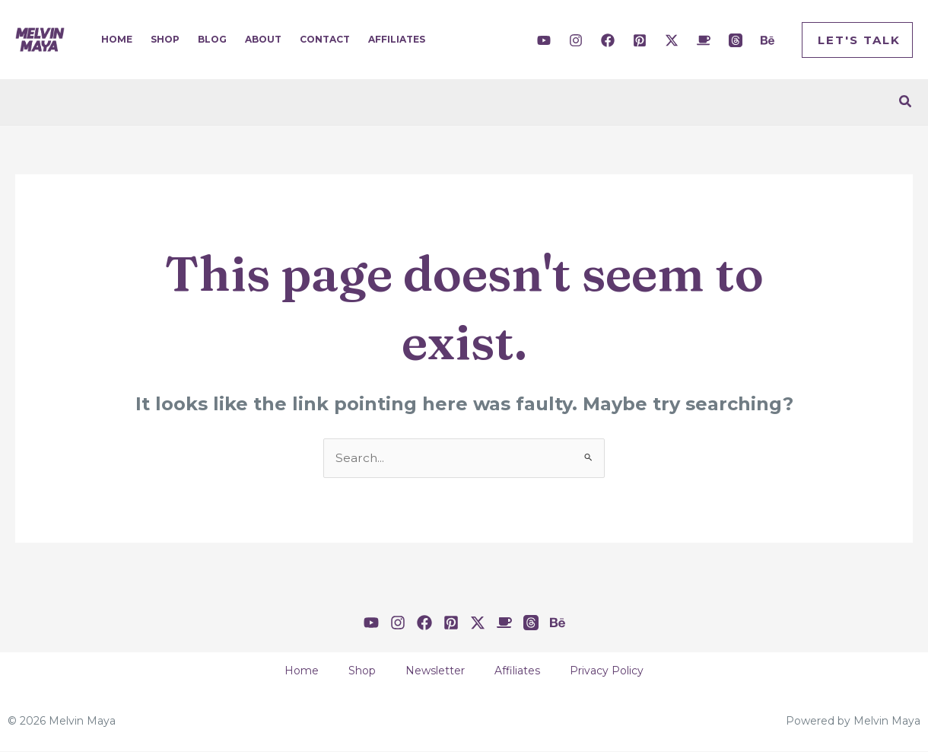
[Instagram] (576, 40)
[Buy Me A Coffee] (703, 40)
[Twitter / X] (672, 40)
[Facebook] (608, 40)
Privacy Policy (620, 672)
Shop (165, 39)
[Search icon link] (906, 102)
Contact (325, 39)
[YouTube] (544, 40)
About (263, 39)
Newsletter (435, 672)
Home (116, 39)
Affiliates (396, 39)
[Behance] (767, 40)
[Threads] (735, 40)
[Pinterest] (640, 40)
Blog (212, 39)
